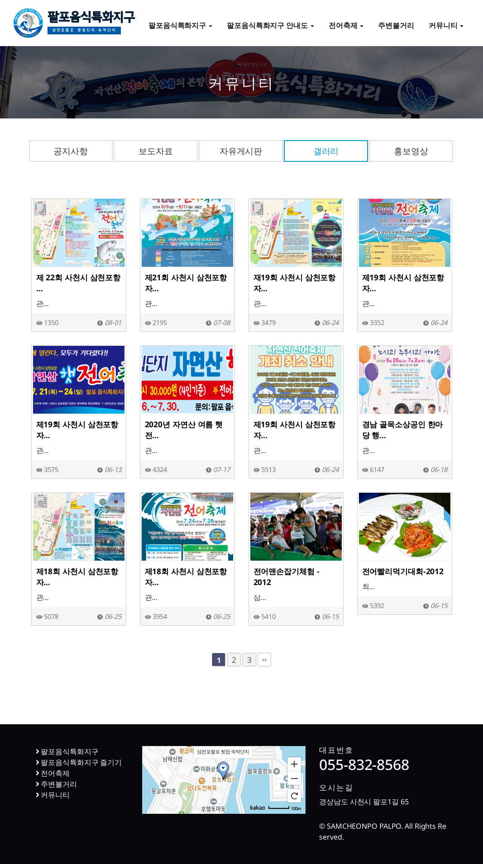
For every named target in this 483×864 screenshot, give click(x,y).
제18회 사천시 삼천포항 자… (77, 576)
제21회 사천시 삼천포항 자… (186, 282)
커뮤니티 (446, 25)
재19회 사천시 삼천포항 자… (294, 282)
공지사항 (70, 151)
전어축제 (346, 25)
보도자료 (156, 151)
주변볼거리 (396, 25)
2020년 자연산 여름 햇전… (184, 429)
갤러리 (326, 151)
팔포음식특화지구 (91, 24)
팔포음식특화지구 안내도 (270, 25)
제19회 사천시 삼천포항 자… (403, 282)
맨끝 (264, 659)
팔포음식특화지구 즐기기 (79, 762)
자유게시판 (241, 151)
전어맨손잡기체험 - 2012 (286, 576)
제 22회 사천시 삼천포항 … (78, 282)
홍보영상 (411, 151)
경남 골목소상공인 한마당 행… (402, 429)
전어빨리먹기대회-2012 (403, 571)
